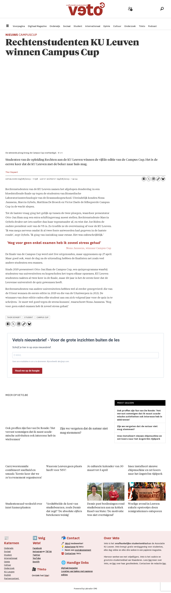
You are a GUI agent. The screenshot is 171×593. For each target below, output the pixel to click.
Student (78, 26)
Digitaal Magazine (37, 26)
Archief (141, 12)
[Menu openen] (7, 26)
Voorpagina (19, 26)
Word (67, 543)
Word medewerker (130, 13)
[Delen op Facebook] (144, 179)
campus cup (42, 317)
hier (150, 560)
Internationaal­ (10, 558)
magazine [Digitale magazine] (70, 568)
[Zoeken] (162, 11)
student (28, 317)
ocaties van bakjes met (72, 571)
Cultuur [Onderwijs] (7, 565)
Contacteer (70, 553)
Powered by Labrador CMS (85, 588)
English (7, 575)
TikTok (48, 551)
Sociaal (66, 26)
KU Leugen (9, 571)
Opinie (106, 26)
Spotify (36, 561)
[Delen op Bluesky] (163, 179)
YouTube (37, 558)
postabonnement (83, 550)
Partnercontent (11, 578)
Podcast (152, 26)
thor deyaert (14, 317)
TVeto (142, 26)
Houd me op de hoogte (27, 370)
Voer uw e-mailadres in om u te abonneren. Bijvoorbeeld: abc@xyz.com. (40, 361)
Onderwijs (55, 26)
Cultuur (117, 26)
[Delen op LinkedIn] (153, 179)
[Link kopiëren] (158, 179)
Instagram (37, 551)
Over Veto (151, 12)
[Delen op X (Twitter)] (148, 179)
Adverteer (119, 12)
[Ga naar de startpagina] (85, 11)
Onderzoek (130, 26)
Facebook (37, 548)
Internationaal (92, 26)
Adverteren (70, 546)
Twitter (36, 555)
